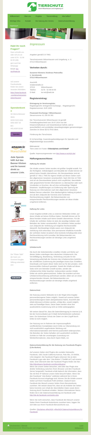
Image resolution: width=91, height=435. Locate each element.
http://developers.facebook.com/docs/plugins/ (47, 364)
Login (81, 426)
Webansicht (79, 428)
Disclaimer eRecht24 (45, 409)
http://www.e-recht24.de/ (65, 153)
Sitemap (24, 426)
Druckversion (14, 426)
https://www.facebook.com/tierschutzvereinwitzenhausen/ (18, 95)
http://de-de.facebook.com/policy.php (44, 395)
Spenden (16, 134)
